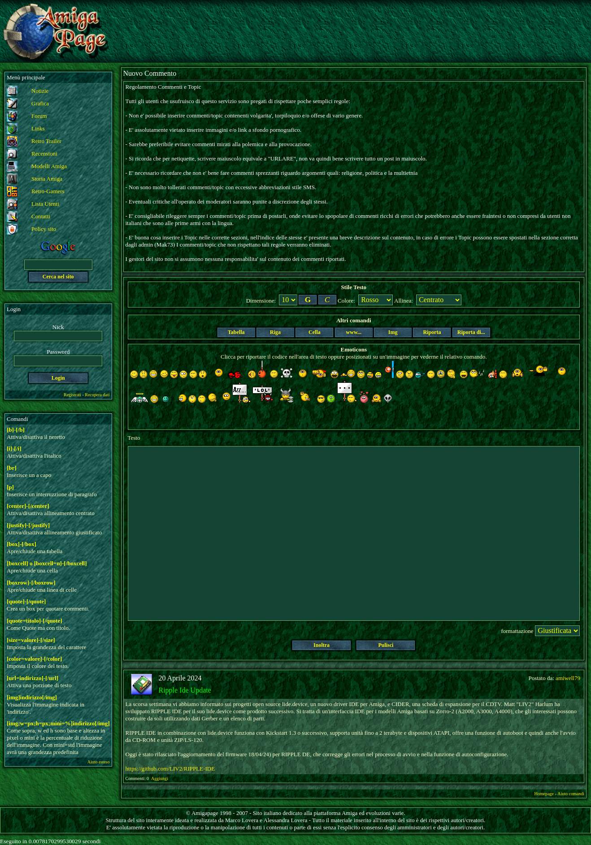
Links (38, 128)
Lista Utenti (45, 203)
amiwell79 (568, 678)
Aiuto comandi (570, 793)
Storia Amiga (46, 178)
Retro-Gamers (48, 191)
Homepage (544, 793)
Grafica (40, 103)
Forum (39, 116)
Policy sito (43, 228)
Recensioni (44, 153)
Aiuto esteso (98, 761)
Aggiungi (160, 778)
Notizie (39, 90)
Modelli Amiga (49, 166)
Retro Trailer (46, 141)
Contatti (40, 216)
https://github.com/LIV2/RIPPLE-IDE (170, 768)
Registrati (72, 394)
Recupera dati (97, 394)
